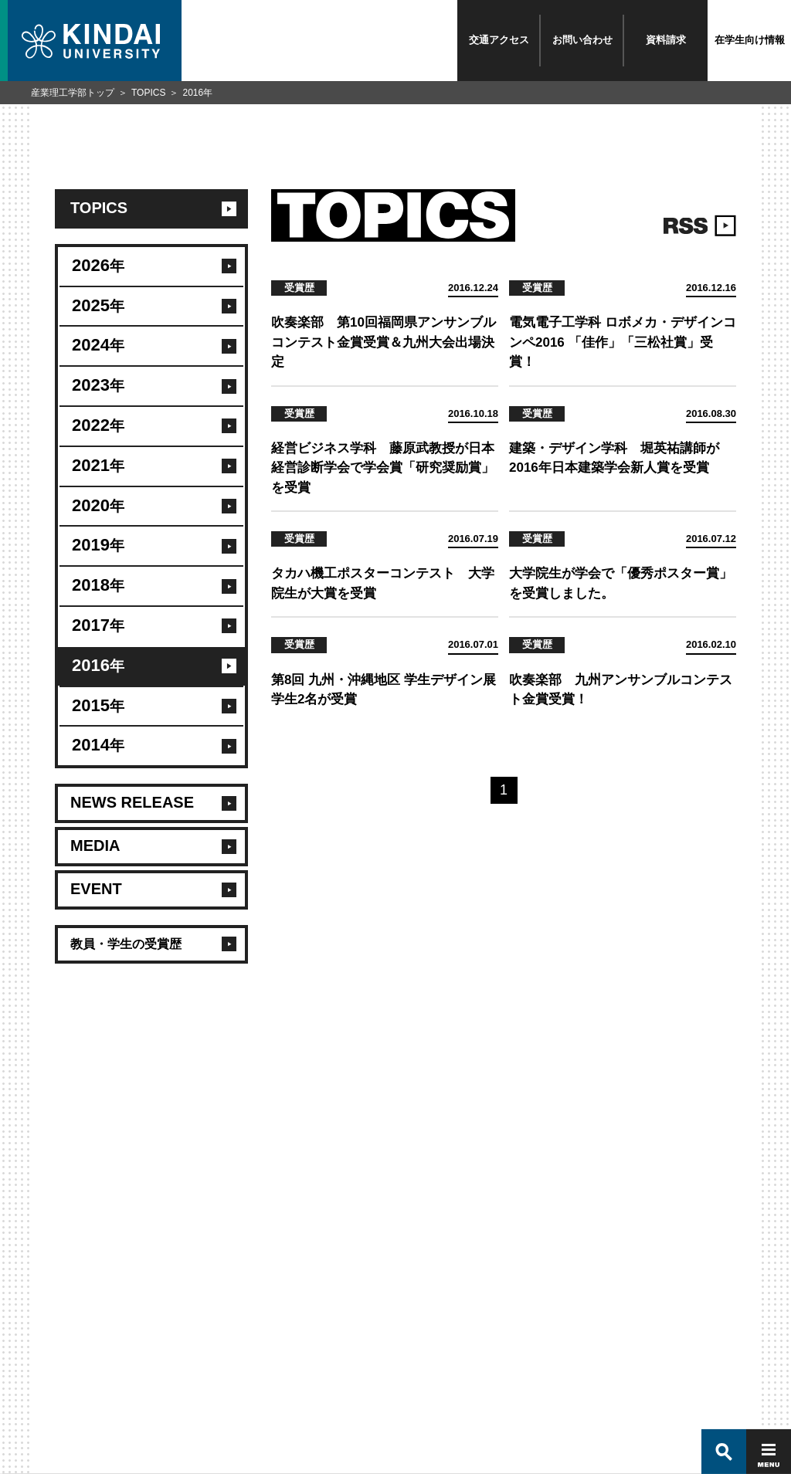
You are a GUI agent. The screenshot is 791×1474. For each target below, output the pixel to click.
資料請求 (666, 40)
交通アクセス (499, 40)
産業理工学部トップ (72, 92)
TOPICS (148, 92)
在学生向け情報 (750, 40)
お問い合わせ (582, 40)
